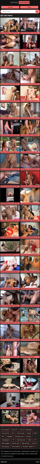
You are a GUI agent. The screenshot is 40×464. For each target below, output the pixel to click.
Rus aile (34, 443)
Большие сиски (19, 436)
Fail (14, 440)
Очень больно (5, 433)
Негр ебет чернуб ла (28, 446)
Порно (20, 2)
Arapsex (29, 433)
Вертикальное (21, 440)
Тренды (29, 7)
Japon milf (14, 430)
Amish (35, 433)
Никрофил (9, 436)
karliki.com (4, 462)
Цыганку (28, 436)
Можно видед (5, 443)
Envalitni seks (15, 443)
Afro (13, 433)
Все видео (10, 7)
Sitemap (37, 462)
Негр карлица (5, 446)
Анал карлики (5, 430)
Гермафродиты (6, 440)
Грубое (29, 440)
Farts (3, 436)
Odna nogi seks (26, 443)
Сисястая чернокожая (26, 430)
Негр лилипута (16, 446)
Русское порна (20, 433)
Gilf (35, 440)
